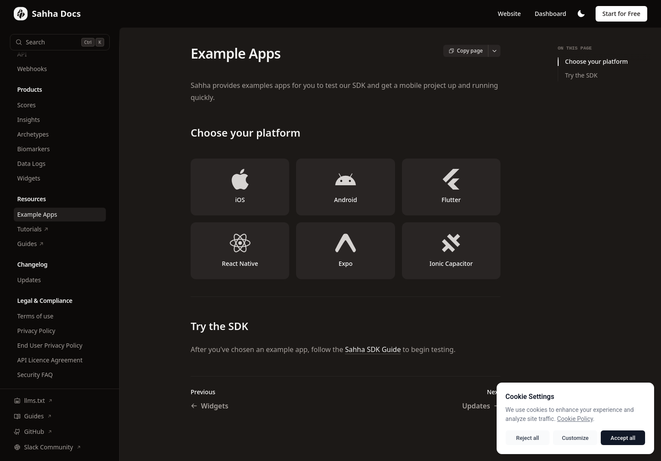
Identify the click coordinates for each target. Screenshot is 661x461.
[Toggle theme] (581, 14)
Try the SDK (581, 75)
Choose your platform (596, 61)
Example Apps (37, 214)
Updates (29, 280)
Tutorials (33, 229)
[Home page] (47, 14)
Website (509, 13)
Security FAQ (35, 375)
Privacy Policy (36, 331)
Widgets (28, 178)
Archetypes (33, 134)
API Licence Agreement (50, 360)
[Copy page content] (465, 51)
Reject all (530, 438)
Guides (30, 244)
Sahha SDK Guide (373, 349)
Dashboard (550, 13)
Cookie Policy (578, 418)
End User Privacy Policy (49, 345)
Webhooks (32, 69)
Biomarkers (33, 149)
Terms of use (35, 316)
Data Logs (31, 163)
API (22, 54)
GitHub (33, 431)
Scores (26, 105)
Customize (576, 438)
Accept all (623, 438)
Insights (28, 119)
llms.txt (33, 400)
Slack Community (47, 447)
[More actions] (494, 51)
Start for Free (621, 13)
